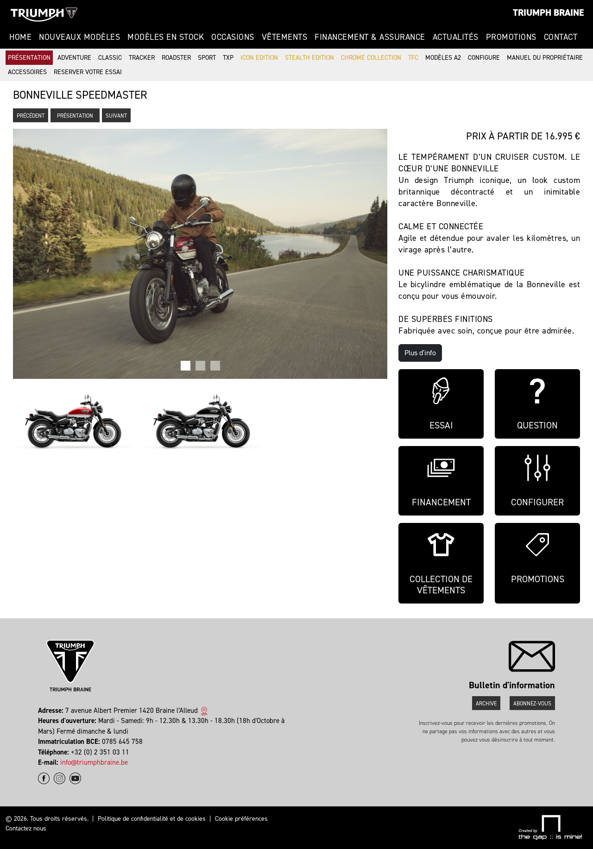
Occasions (232, 37)
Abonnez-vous (532, 703)
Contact (561, 37)
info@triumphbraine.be (94, 762)
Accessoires (27, 72)
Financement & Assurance (370, 37)
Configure (484, 57)
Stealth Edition (309, 57)
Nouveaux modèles (79, 37)
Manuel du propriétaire (545, 57)
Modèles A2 (443, 57)
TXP (228, 57)
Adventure (74, 57)
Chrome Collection (371, 57)
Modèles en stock (165, 37)
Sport (207, 57)
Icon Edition (259, 57)
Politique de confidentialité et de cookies (152, 818)
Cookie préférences (241, 818)
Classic (110, 57)
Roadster (176, 57)
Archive (486, 703)
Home (20, 37)
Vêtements (285, 37)
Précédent (30, 115)
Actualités (456, 37)
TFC (413, 57)
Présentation (29, 57)
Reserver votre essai (88, 72)
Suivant (116, 115)
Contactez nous (26, 828)
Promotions (511, 37)
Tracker (142, 57)
